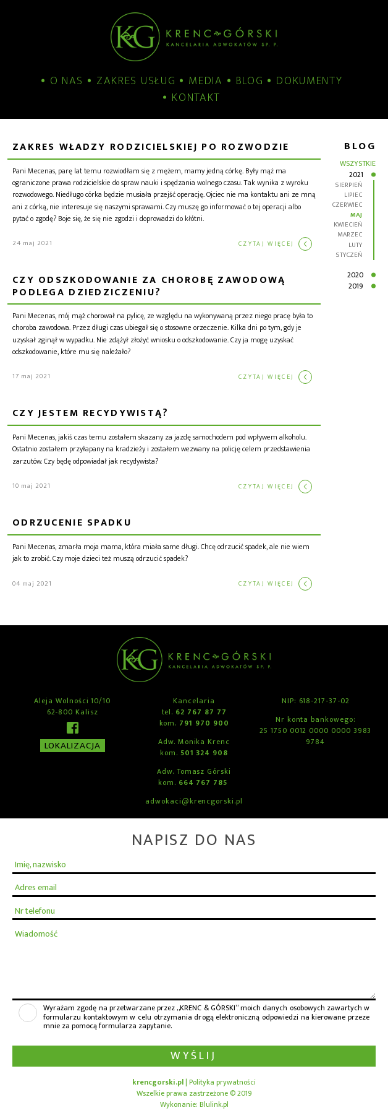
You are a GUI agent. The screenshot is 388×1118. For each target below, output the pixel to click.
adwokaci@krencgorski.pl (194, 801)
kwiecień (348, 224)
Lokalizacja (72, 745)
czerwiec (347, 204)
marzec (349, 234)
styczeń (348, 255)
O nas (66, 81)
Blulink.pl (214, 1104)
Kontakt (196, 98)
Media (205, 81)
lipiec (353, 195)
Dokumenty (309, 81)
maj (356, 214)
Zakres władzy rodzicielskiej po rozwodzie (151, 148)
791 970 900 (204, 723)
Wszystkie (358, 163)
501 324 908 (204, 753)
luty (355, 245)
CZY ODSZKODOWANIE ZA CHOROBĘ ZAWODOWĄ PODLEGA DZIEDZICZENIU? (149, 287)
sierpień (348, 185)
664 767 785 (203, 782)
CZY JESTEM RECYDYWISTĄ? (90, 414)
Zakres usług (135, 81)
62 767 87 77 (200, 712)
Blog (250, 81)
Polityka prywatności (222, 1082)
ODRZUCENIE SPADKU (72, 524)
